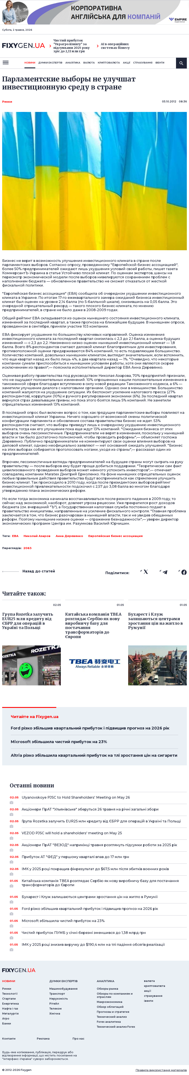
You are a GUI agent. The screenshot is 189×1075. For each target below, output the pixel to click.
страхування (142, 62)
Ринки (7, 101)
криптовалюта (109, 62)
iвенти (159, 62)
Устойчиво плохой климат (85, 273)
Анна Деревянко (69, 536)
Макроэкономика (109, 1001)
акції (126, 62)
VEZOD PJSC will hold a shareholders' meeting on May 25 (98, 834)
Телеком (55, 1008)
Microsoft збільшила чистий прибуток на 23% (59, 741)
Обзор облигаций (110, 1006)
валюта (89, 62)
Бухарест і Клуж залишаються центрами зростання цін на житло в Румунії (98, 898)
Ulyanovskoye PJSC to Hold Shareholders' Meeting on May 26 (98, 799)
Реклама (43, 1038)
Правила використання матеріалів (161, 1070)
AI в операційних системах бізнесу (113, 46)
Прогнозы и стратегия (113, 1011)
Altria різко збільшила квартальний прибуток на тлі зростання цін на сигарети (94, 755)
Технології (10, 993)
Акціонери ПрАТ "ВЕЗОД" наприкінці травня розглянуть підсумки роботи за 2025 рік (99, 846)
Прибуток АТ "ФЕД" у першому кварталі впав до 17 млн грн (98, 858)
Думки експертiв (50, 62)
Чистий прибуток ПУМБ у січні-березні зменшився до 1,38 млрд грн (98, 934)
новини (29, 62)
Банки (6, 1023)
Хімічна (54, 1013)
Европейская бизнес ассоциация (115, 536)
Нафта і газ (10, 1008)
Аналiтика (72, 62)
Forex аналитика (109, 1021)
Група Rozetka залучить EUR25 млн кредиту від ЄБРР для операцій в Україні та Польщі (101, 823)
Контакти (9, 1038)
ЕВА (15, 536)
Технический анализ (112, 1016)
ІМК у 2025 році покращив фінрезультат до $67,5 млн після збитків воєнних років (98, 870)
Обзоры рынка (107, 988)
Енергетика (10, 1003)
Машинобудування (63, 988)
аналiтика (105, 981)
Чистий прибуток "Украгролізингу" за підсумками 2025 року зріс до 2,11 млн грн (69, 46)
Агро (5, 1018)
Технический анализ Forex (116, 1026)
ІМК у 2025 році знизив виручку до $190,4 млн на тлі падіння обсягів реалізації (98, 946)
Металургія (10, 1013)
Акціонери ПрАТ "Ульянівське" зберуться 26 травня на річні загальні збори (98, 811)
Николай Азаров (37, 536)
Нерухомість (58, 998)
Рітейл (54, 1003)
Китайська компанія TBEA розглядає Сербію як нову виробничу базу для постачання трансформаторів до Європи (100, 883)
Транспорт (57, 993)
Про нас (78, 1038)
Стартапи (9, 998)
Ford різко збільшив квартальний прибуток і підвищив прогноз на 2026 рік (90, 728)
